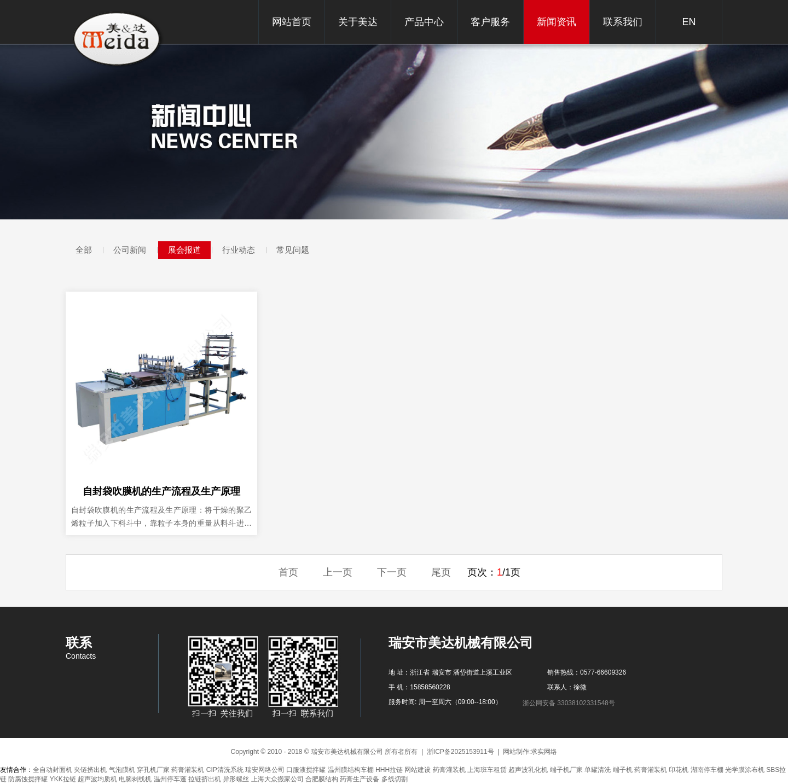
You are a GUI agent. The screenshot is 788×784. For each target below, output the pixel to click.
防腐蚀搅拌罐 (28, 779)
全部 (84, 249)
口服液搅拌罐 (306, 770)
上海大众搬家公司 (277, 779)
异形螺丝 (236, 779)
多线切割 (394, 779)
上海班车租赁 (487, 770)
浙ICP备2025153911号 (460, 752)
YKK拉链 (63, 779)
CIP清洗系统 (225, 770)
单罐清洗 (597, 770)
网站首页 (291, 21)
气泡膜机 (122, 770)
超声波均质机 (97, 779)
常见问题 (292, 249)
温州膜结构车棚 (351, 770)
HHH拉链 (389, 770)
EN (689, 21)
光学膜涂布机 (744, 770)
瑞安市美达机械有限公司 (119, 39)
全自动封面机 (52, 770)
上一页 (337, 572)
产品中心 (424, 21)
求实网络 (544, 752)
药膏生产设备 (359, 779)
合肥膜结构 (321, 779)
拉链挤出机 (204, 779)
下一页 (392, 572)
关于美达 (358, 21)
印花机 (678, 770)
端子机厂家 (566, 770)
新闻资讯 (556, 21)
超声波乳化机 (528, 770)
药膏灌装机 (187, 770)
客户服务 (490, 21)
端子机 (623, 770)
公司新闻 (129, 249)
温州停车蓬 (170, 779)
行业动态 (238, 249)
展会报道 (184, 249)
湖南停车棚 (707, 770)
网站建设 (417, 770)
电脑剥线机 (135, 779)
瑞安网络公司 (265, 770)
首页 (288, 572)
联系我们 (622, 21)
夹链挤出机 (90, 770)
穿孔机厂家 (153, 770)
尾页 (441, 572)
